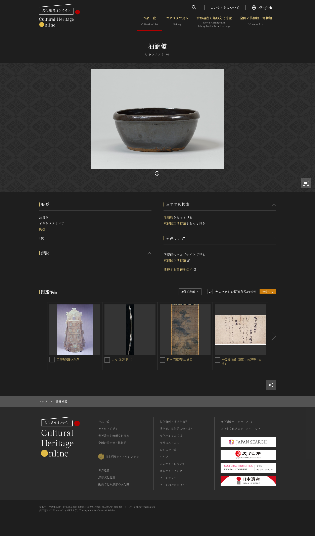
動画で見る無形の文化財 (113, 484)
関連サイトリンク (171, 471)
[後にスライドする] (272, 336)
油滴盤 (168, 217)
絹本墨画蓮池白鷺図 (179, 359)
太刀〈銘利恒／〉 (123, 359)
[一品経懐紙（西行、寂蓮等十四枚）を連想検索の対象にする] (217, 360)
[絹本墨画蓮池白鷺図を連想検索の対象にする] (162, 360)
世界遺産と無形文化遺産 (214, 21)
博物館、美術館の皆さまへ (176, 429)
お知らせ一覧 (168, 450)
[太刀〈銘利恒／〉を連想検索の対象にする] (107, 360)
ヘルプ (164, 457)
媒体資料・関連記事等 (174, 422)
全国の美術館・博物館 (256, 21)
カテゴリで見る (177, 21)
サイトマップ (168, 478)
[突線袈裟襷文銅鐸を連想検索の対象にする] (52, 359)
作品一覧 (149, 21)
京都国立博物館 (175, 223)
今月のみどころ (169, 443)
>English (262, 7)
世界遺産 (103, 470)
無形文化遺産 (106, 477)
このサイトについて (225, 7)
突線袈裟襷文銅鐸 (68, 359)
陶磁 (42, 229)
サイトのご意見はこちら (175, 485)
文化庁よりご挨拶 (171, 436)
